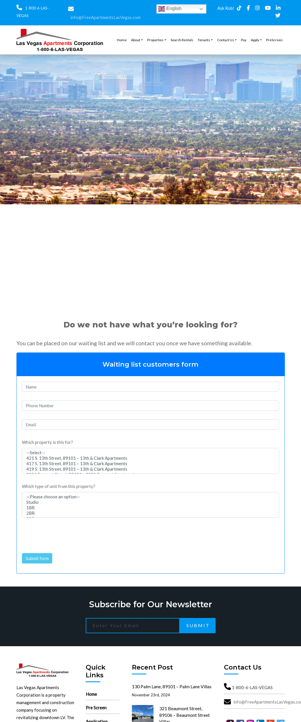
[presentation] (66, 533)
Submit (198, 625)
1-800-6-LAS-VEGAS (252, 687)
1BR (151, 507)
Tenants (204, 40)
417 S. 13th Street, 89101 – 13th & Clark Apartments (151, 463)
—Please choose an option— (151, 496)
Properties (155, 40)
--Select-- (151, 452)
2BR (151, 513)
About (135, 40)
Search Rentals (182, 40)
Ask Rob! (225, 8)
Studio (151, 502)
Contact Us (225, 40)
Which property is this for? (47, 442)
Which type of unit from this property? (58, 486)
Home (122, 40)
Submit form (37, 558)
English (170, 8)
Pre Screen (96, 707)
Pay (243, 40)
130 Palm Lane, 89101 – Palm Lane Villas (172, 686)
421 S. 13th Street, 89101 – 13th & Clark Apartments (151, 458)
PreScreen (274, 40)
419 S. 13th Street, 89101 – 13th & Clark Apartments (151, 469)
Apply (255, 40)
